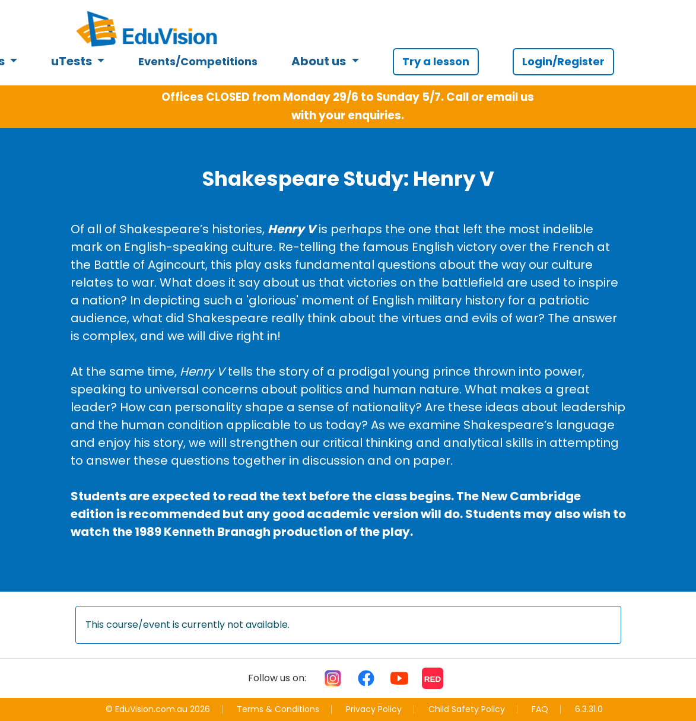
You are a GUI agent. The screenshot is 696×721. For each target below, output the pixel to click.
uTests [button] (72, 61)
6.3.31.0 (589, 709)
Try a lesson (435, 61)
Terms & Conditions (278, 709)
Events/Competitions (198, 61)
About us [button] (319, 61)
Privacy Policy (374, 709)
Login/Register (563, 61)
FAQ (540, 709)
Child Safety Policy (466, 709)
